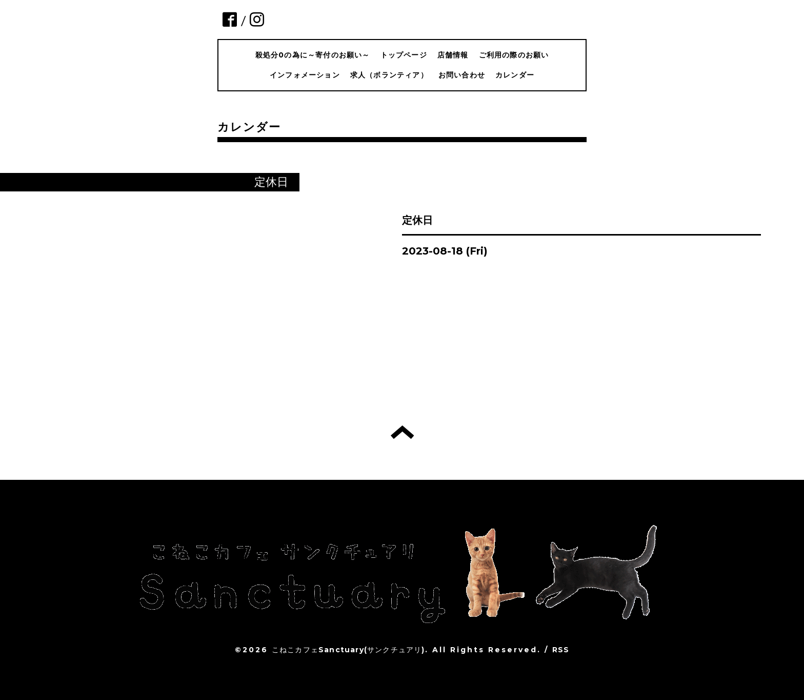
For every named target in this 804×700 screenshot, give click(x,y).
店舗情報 (453, 55)
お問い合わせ (461, 75)
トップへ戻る (402, 432)
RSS (561, 649)
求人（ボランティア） (389, 75)
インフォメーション (305, 75)
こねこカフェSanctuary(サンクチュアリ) (348, 649)
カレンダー (514, 75)
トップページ (403, 55)
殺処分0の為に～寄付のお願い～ (312, 55)
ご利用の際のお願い (514, 55)
